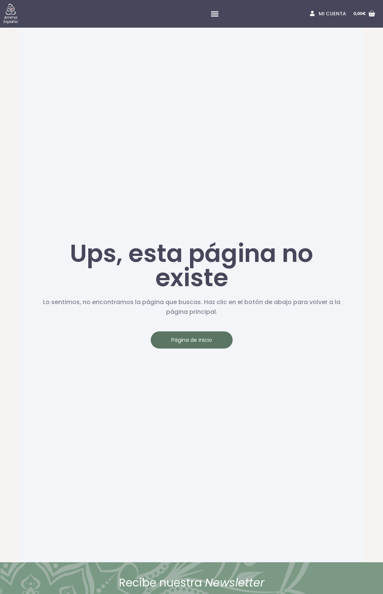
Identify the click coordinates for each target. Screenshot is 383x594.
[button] (214, 14)
